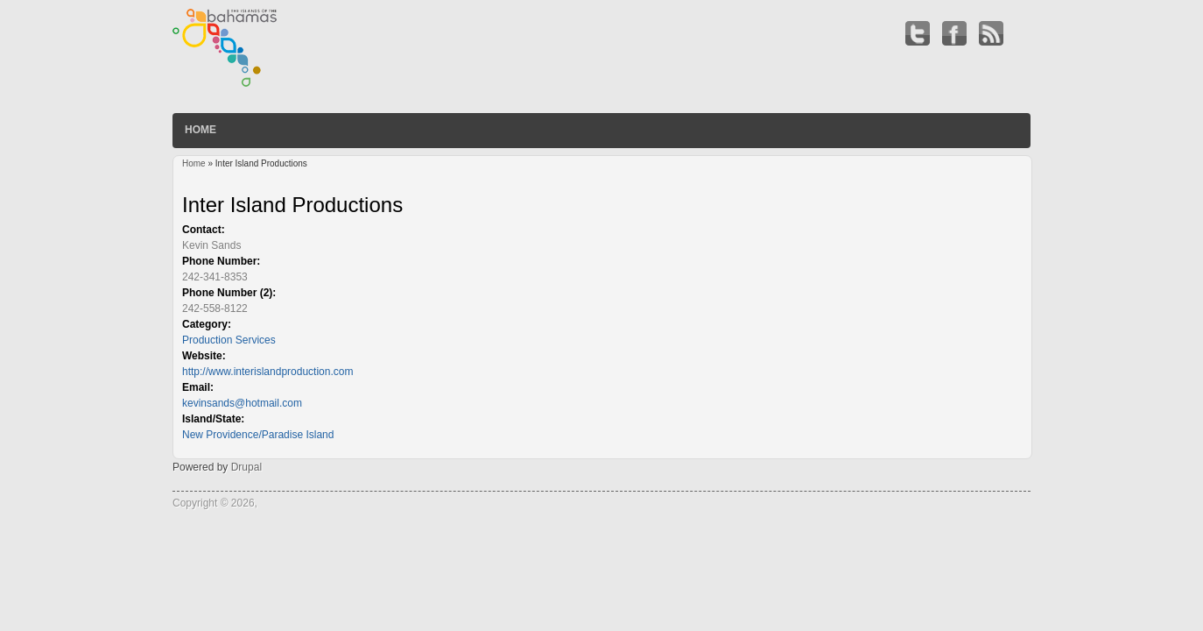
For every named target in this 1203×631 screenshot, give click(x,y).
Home (200, 130)
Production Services (229, 340)
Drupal (246, 467)
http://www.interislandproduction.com (267, 371)
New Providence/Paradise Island (258, 435)
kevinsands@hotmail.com (242, 403)
